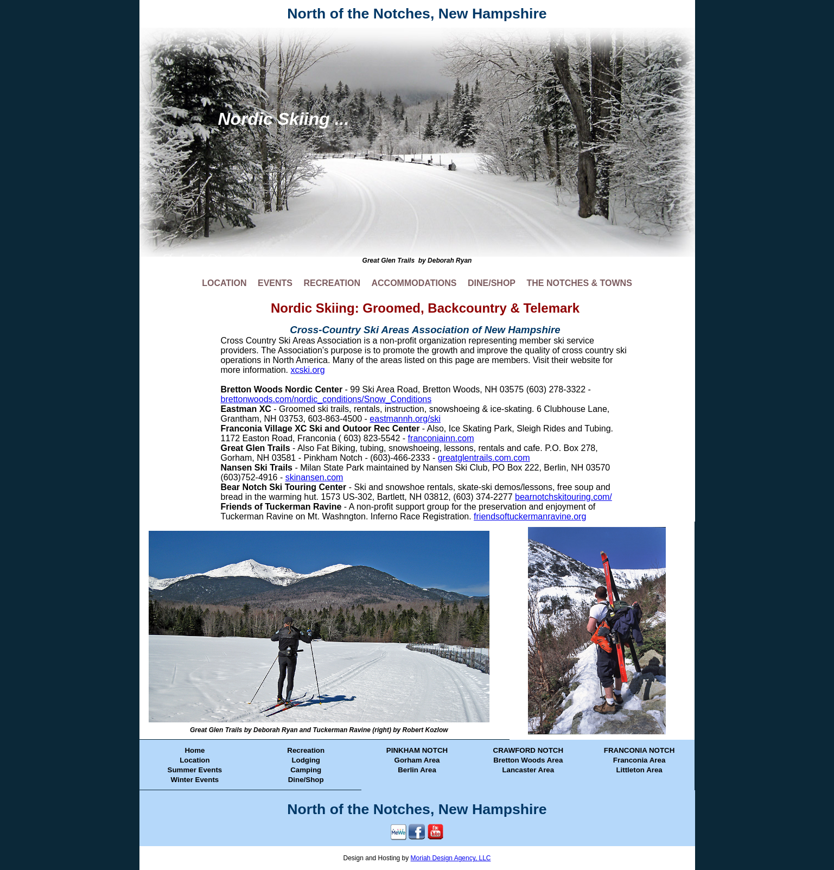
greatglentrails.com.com (484, 457)
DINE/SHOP (491, 283)
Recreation (305, 750)
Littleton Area (639, 770)
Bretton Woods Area (528, 760)
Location (195, 760)
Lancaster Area (528, 770)
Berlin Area (417, 770)
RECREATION (331, 283)
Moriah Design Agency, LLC (451, 858)
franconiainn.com (441, 438)
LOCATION (224, 283)
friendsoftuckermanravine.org (530, 516)
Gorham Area (417, 760)
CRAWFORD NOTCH (528, 750)
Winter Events (195, 780)
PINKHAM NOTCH (417, 750)
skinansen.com (314, 477)
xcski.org (307, 369)
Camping (305, 770)
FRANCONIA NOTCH (639, 750)
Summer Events (195, 770)
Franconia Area (639, 760)
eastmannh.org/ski (405, 418)
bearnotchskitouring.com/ (563, 496)
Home (194, 750)
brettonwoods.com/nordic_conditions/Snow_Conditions (326, 399)
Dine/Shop (306, 780)
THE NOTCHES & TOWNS (579, 283)
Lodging (305, 760)
